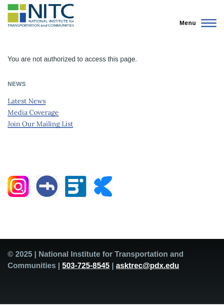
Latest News (27, 101)
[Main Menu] (195, 22)
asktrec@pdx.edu (147, 265)
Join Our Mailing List (40, 123)
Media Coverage (33, 112)
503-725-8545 (85, 265)
